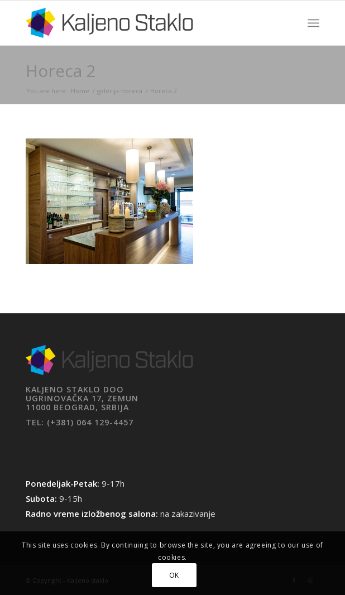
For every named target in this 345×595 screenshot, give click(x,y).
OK (174, 575)
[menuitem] (313, 22)
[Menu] (313, 22)
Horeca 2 (61, 70)
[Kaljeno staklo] (143, 23)
